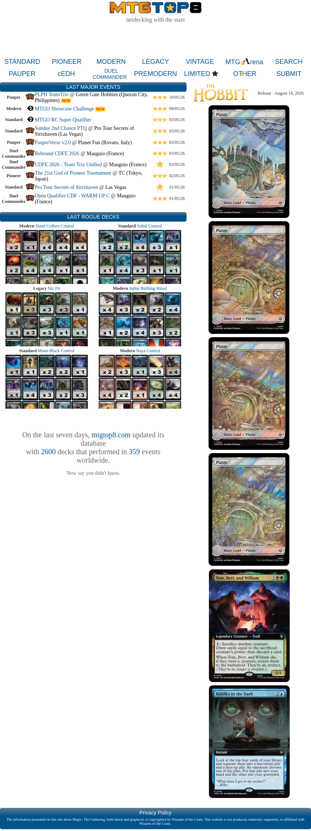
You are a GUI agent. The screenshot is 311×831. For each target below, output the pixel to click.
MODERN (111, 61)
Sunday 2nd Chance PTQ (61, 128)
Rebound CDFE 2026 (57, 153)
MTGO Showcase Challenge (64, 109)
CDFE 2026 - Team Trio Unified (68, 164)
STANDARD (22, 61)
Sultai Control (149, 226)
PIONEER (67, 61)
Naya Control (148, 350)
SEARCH (289, 61)
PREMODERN (155, 73)
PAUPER (22, 73)
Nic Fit (54, 288)
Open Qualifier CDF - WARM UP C (72, 195)
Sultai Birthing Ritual (148, 288)
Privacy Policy (155, 813)
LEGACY (155, 61)
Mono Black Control (56, 350)
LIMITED (197, 73)
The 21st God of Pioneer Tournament (73, 173)
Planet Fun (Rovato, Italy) (105, 142)
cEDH (66, 73)
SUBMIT (288, 73)
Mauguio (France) (105, 153)
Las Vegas (115, 187)
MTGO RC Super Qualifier (63, 120)
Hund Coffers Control (55, 226)
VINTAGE (200, 61)
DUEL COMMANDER (110, 74)
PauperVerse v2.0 (53, 142)
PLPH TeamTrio (52, 94)
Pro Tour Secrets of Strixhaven (66, 187)
